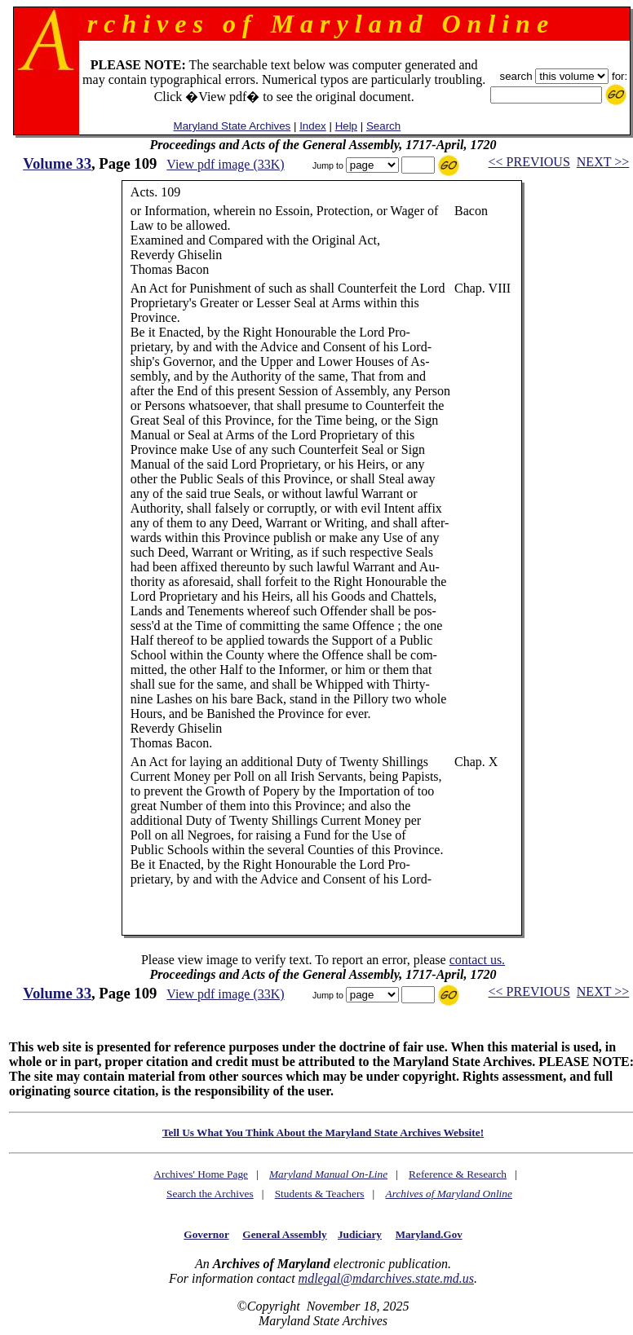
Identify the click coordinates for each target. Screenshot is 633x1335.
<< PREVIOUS (529, 162)
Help (346, 126)
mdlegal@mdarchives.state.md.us (386, 1278)
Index (312, 126)
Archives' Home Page (200, 1174)
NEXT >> (603, 162)
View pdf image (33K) (225, 164)
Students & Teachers (320, 1193)
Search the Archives (210, 1193)
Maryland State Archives (232, 126)
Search (383, 126)
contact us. (477, 960)
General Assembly (284, 1234)
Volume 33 (57, 163)
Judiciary (360, 1234)
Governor (206, 1234)
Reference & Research (458, 1174)
